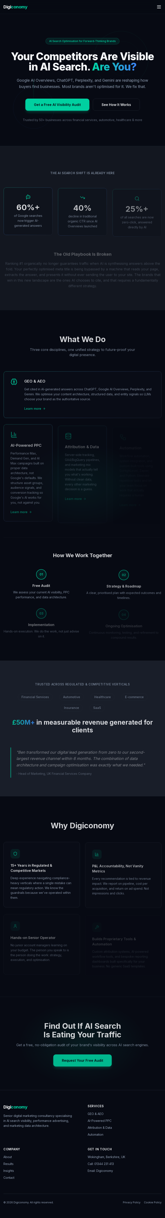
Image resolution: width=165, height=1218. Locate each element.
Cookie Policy (153, 1202)
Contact (8, 1177)
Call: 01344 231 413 (101, 1164)
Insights (8, 1171)
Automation (95, 1134)
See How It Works (116, 107)
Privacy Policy (132, 1202)
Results (8, 1164)
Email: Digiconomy (100, 1171)
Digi (15, 6)
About (7, 1157)
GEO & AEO (96, 1114)
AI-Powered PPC (100, 1121)
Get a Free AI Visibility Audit (57, 107)
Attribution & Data (100, 1127)
